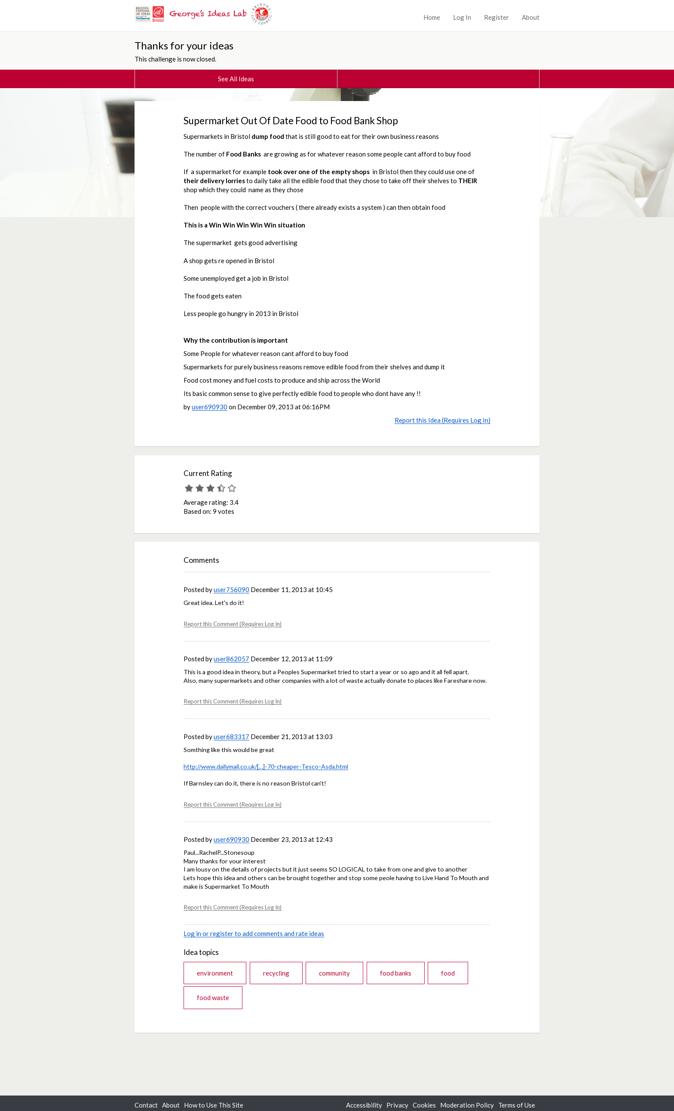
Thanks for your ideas (184, 45)
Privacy (397, 1105)
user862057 (231, 659)
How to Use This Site (213, 1105)
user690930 (209, 407)
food (448, 973)
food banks (395, 973)
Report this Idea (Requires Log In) (442, 420)
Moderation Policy (467, 1105)
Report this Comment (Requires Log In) (233, 623)
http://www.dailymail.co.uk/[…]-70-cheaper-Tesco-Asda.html (266, 766)
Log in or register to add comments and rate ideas (254, 933)
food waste (213, 997)
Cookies (424, 1105)
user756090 (231, 589)
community (334, 973)
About (530, 17)
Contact (146, 1105)
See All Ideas (236, 79)
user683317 (231, 736)
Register (496, 17)
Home (431, 17)
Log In (462, 17)
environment (215, 973)
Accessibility (364, 1105)
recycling (276, 973)
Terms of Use (516, 1105)
